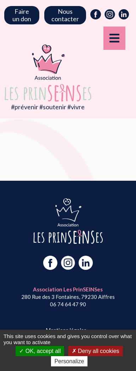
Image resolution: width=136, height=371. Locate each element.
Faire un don (21, 15)
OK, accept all (40, 351)
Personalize (69, 361)
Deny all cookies (95, 351)
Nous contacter (65, 15)
